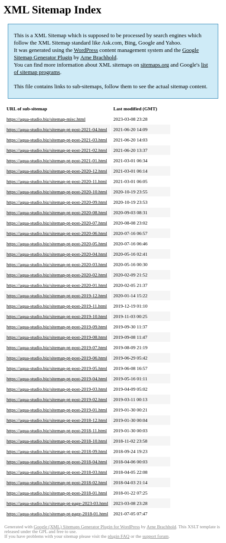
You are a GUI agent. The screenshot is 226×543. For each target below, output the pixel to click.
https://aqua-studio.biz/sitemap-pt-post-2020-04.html (56, 254)
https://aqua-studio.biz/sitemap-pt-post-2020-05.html (56, 243)
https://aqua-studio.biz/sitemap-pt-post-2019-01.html (56, 409)
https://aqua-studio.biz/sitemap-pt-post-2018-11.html (56, 430)
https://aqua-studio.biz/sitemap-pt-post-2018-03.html (56, 472)
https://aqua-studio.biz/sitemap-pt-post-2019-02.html (56, 399)
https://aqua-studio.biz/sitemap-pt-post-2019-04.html (56, 378)
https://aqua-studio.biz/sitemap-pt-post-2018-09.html (56, 451)
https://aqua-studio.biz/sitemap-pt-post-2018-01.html (56, 492)
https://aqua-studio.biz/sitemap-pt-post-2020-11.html (56, 181)
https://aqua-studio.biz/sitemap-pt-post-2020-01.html (56, 285)
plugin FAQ (118, 536)
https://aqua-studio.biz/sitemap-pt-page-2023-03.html (57, 503)
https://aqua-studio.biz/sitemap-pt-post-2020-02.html (56, 274)
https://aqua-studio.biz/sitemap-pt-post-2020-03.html (56, 264)
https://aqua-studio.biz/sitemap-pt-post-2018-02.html (56, 482)
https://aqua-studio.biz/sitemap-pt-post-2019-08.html (56, 337)
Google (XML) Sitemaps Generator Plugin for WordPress (87, 526)
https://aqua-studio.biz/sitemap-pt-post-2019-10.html (56, 316)
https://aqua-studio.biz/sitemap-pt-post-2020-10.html (56, 191)
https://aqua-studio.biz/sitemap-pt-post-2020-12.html (56, 171)
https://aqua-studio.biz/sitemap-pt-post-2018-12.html (56, 420)
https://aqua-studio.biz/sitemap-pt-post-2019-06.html (56, 357)
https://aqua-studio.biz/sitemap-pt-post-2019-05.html (56, 368)
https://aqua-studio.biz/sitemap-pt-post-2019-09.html (56, 326)
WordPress (86, 50)
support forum (155, 536)
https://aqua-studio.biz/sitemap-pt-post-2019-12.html (56, 295)
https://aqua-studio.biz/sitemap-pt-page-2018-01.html (57, 513)
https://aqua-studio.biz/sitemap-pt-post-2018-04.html (56, 461)
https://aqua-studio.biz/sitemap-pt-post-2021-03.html (56, 139)
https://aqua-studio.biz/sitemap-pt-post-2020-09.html (56, 202)
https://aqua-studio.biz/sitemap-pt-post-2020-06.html (56, 233)
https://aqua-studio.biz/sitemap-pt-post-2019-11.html (56, 305)
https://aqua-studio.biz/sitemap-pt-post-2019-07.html (56, 347)
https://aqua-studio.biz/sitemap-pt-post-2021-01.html (56, 160)
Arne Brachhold (98, 57)
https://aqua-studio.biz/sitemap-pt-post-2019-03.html (56, 389)
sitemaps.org (154, 64)
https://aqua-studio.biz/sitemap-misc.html (46, 119)
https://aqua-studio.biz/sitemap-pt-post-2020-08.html (56, 212)
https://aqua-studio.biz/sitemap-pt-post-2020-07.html (56, 222)
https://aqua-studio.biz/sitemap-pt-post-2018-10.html (56, 440)
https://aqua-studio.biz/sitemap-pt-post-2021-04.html (56, 129)
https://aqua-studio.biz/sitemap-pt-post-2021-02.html (56, 150)
